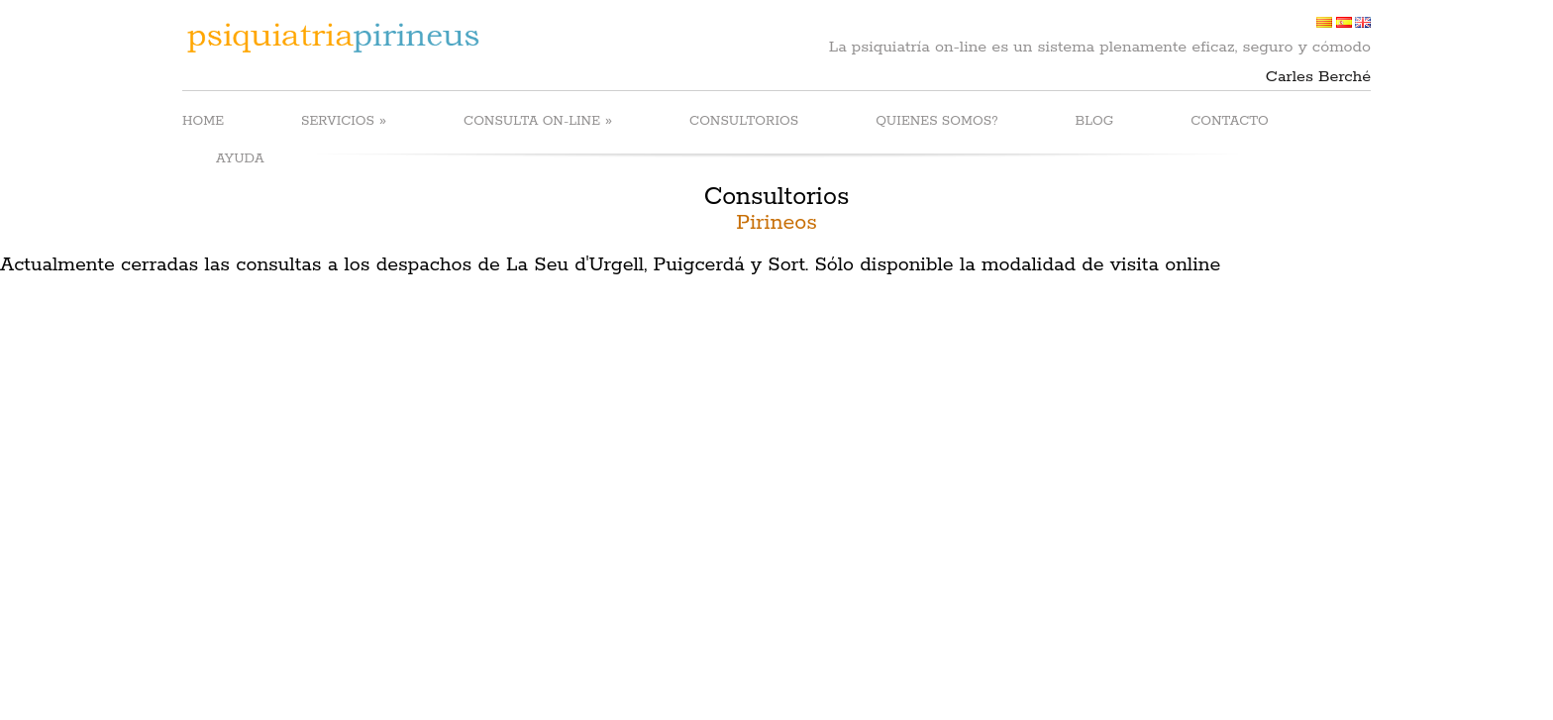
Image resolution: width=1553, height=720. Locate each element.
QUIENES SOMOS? (936, 121)
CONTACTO (1230, 121)
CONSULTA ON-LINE (538, 120)
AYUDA (240, 159)
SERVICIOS (343, 120)
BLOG (1095, 121)
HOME (203, 121)
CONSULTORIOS (743, 121)
